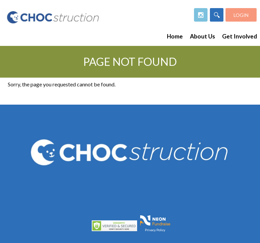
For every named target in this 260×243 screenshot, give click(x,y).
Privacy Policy (155, 229)
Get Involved (239, 36)
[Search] (216, 15)
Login (241, 15)
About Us (202, 36)
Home (175, 36)
